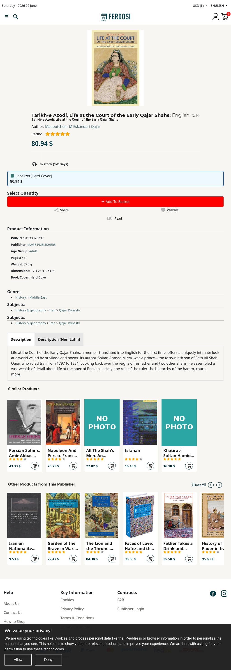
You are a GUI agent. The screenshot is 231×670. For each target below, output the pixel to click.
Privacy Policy (72, 608)
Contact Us (13, 612)
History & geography (30, 310)
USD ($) (199, 5)
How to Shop (14, 621)
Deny (48, 660)
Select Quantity (22, 193)
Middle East (37, 297)
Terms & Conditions (77, 617)
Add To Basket (115, 201)
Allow (18, 660)
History (20, 297)
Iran (52, 310)
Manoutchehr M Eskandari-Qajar (72, 126)
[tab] (21, 339)
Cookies (67, 599)
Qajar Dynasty (69, 310)
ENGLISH (218, 5)
